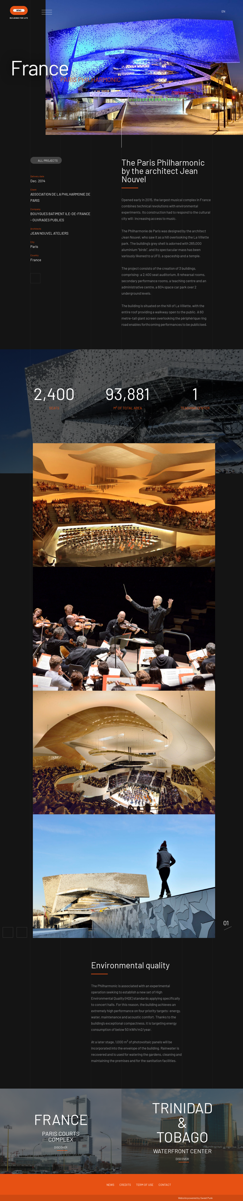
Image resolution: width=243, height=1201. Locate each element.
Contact (165, 1184)
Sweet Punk (206, 1197)
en (223, 11)
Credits (125, 1184)
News (110, 1184)
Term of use (144, 1184)
